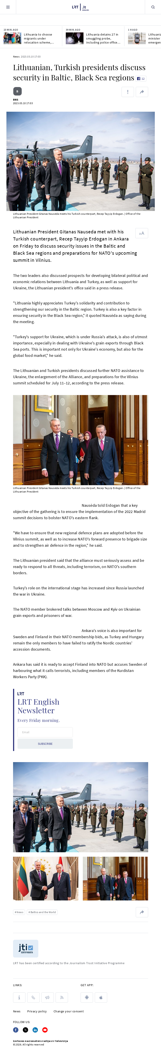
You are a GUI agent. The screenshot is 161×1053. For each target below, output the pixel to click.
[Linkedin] (35, 1030)
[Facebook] (15, 1030)
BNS (15, 99)
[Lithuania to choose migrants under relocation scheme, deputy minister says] (12, 38)
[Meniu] (8, 7)
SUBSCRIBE (45, 744)
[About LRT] (19, 997)
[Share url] (142, 92)
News (16, 56)
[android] (87, 997)
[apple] (101, 997)
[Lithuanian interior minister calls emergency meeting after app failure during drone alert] (137, 38)
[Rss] (62, 997)
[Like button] (140, 78)
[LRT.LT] (80, 6)
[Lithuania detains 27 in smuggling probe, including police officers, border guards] (74, 38)
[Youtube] (45, 1030)
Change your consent (69, 1011)
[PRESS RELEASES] (47, 997)
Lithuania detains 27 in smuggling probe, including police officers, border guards (103, 38)
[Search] (153, 7)
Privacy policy (37, 1011)
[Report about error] (128, 92)
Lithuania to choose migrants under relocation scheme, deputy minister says (39, 38)
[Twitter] (25, 1030)
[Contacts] (33, 997)
